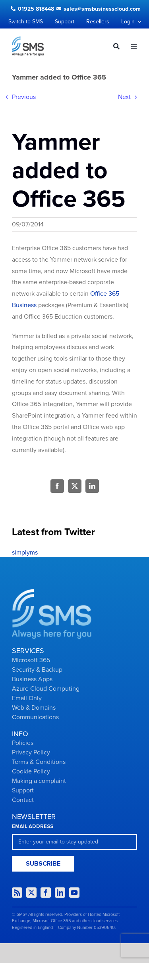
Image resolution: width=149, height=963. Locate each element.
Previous (24, 97)
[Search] (113, 46)
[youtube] (74, 892)
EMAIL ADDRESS (32, 826)
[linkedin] (60, 892)
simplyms (25, 553)
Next (124, 97)
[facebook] (46, 892)
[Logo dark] (28, 40)
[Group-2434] (51, 592)
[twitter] (31, 892)
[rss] (17, 892)
